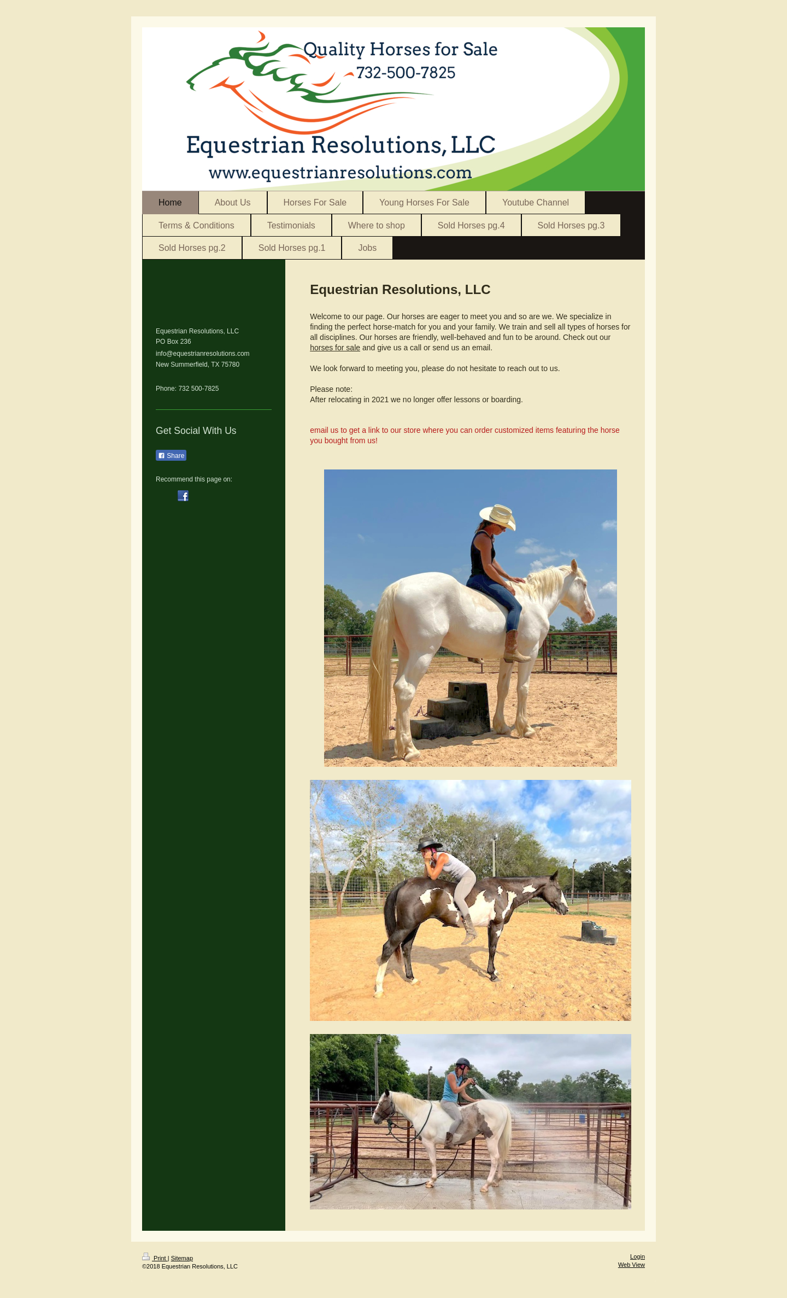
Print (155, 1258)
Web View (631, 1264)
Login (637, 1256)
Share (171, 456)
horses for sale (335, 347)
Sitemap (182, 1258)
